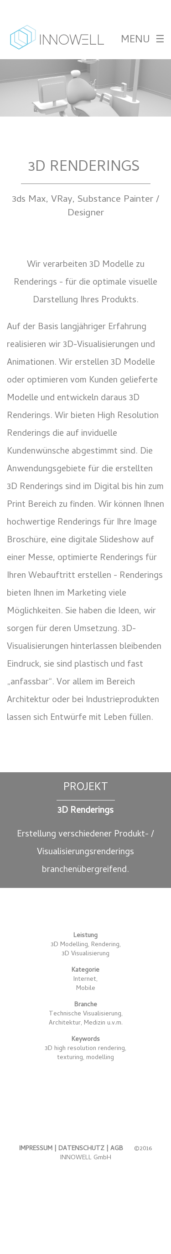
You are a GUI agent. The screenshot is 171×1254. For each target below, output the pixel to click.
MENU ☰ (142, 41)
